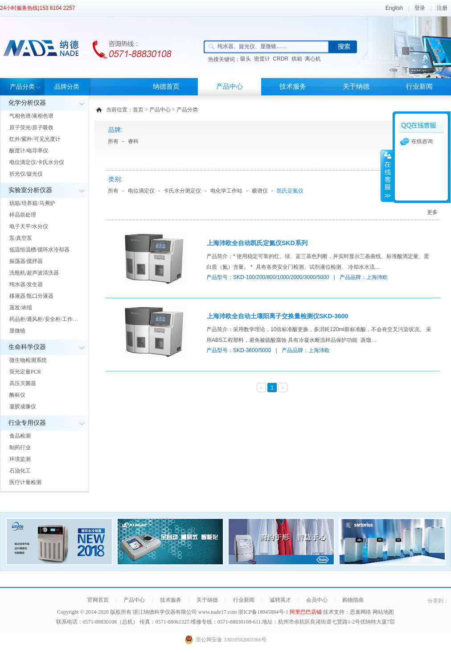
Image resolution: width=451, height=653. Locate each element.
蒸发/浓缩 (20, 307)
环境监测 (20, 459)
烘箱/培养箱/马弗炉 (32, 203)
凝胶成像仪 (22, 406)
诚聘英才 (280, 600)
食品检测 (20, 436)
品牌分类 (66, 86)
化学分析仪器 (27, 102)
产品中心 (229, 86)
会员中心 (317, 600)
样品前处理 (22, 215)
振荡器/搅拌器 (26, 261)
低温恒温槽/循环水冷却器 (39, 249)
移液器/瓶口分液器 (31, 296)
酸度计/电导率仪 (28, 151)
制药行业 (20, 447)
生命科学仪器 (27, 347)
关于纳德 (356, 86)
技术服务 (292, 86)
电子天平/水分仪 (28, 226)
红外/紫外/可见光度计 (35, 139)
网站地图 (383, 612)
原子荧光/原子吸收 (31, 127)
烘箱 (296, 59)
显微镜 (17, 331)
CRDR (280, 59)
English (394, 8)
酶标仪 (17, 395)
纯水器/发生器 (26, 284)
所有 (113, 141)
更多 (432, 212)
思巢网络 (360, 612)
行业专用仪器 (27, 422)
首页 (138, 110)
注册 (442, 8)
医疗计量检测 (25, 482)
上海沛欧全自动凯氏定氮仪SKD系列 (257, 242)
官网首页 (98, 600)
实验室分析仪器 (30, 190)
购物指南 (353, 600)
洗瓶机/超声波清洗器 (34, 273)
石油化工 (20, 471)
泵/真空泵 (20, 238)
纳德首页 (166, 86)
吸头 (245, 59)
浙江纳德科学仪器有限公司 (165, 612)
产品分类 (22, 86)
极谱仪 (260, 191)
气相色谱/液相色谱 (31, 116)
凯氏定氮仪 (290, 191)
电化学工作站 (226, 191)
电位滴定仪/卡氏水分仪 (36, 162)
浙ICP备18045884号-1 (264, 612)
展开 (387, 175)
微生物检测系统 (28, 360)
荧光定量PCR (25, 372)
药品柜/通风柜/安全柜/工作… (43, 319)
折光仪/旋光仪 (26, 174)
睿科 (133, 141)
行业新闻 (419, 86)
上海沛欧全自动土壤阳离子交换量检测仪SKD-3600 (277, 316)
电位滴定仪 (141, 191)
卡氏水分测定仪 (182, 191)
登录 (419, 8)
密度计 (262, 59)
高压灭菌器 (22, 383)
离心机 (313, 59)
